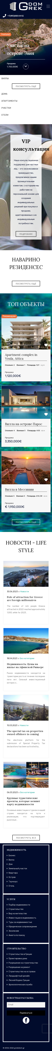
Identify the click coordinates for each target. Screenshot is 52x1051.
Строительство (16, 909)
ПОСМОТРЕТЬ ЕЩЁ (26, 86)
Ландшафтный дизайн (19, 976)
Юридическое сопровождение (23, 926)
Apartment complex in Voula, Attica (21, 357)
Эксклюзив (14, 931)
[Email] (26, 1005)
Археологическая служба (20, 984)
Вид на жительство (18, 913)
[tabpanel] (26, 86)
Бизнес (12, 855)
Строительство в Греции (20, 954)
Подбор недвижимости (19, 905)
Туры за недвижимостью (20, 922)
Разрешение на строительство (23, 963)
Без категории (27, 658)
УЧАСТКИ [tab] (6, 108)
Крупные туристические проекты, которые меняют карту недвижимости (23, 801)
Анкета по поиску (17, 935)
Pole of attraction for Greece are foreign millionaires (25, 598)
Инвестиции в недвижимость (22, 918)
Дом (10, 864)
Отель (11, 886)
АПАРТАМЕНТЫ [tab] (9, 101)
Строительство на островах (22, 971)
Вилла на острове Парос (23, 424)
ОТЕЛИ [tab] (4, 115)
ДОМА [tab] (4, 94)
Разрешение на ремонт (19, 967)
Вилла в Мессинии (19, 489)
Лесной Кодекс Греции (19, 980)
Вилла (11, 860)
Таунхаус (13, 881)
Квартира (13, 873)
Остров (12, 877)
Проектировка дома (18, 958)
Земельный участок (18, 868)
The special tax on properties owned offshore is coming (25, 732)
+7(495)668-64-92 (13, 15)
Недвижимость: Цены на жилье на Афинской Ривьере (25, 665)
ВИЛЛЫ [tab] (5, 78)
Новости (24, 591)
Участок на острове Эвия (20, 49)
